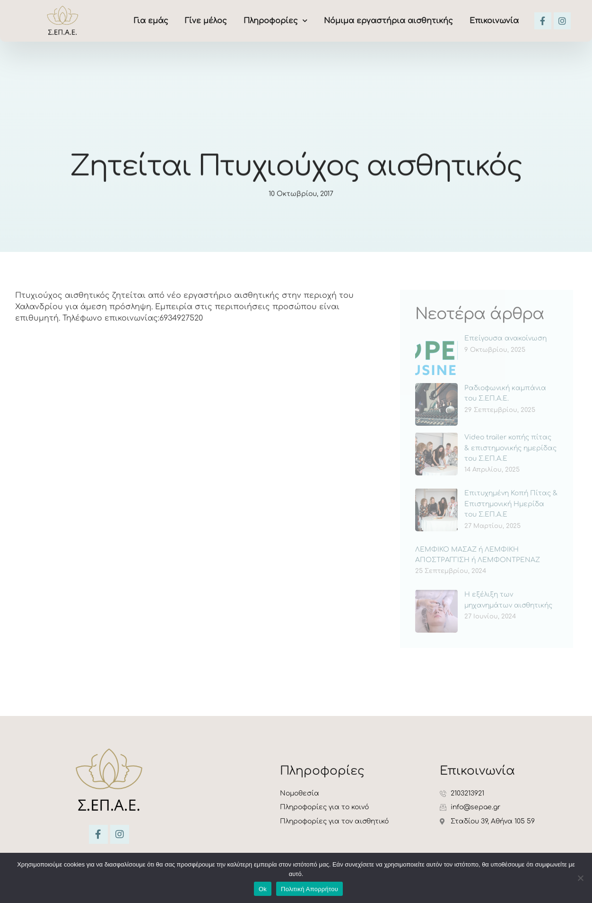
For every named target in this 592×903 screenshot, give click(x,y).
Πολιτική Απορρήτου (309, 889)
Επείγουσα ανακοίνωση (505, 338)
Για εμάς (151, 21)
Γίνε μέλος (206, 21)
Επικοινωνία (494, 21)
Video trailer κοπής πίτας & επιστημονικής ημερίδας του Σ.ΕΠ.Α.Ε (510, 448)
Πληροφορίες (275, 20)
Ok (263, 889)
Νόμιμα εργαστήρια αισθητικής (388, 21)
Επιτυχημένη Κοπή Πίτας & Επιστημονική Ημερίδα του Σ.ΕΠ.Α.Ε (510, 504)
